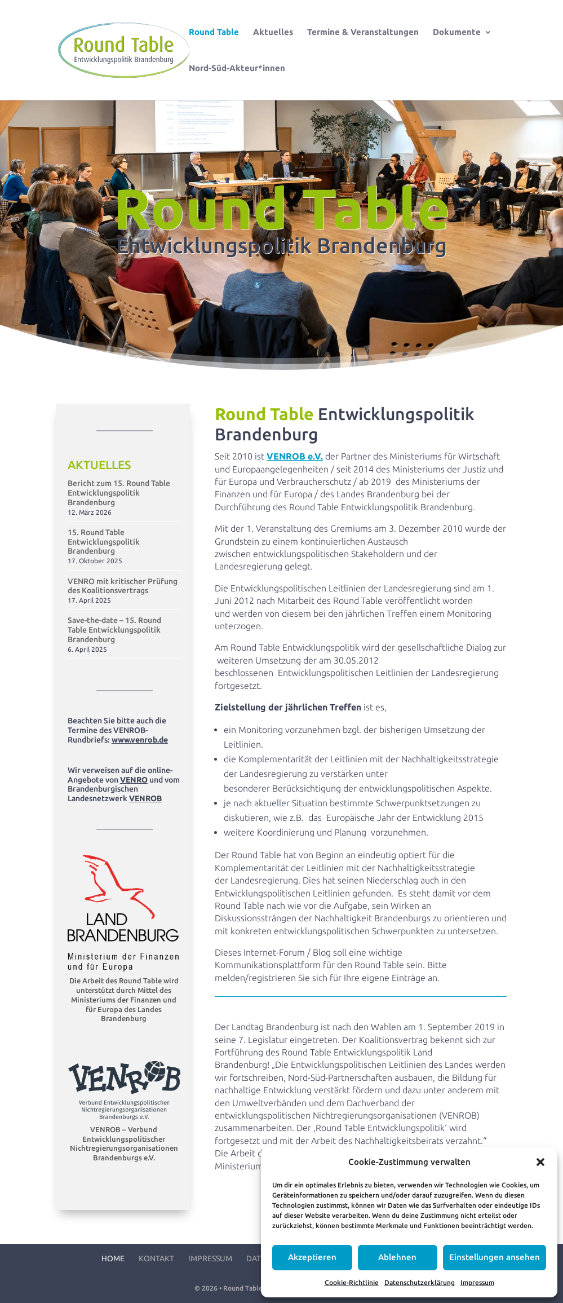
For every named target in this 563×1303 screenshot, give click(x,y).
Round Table (214, 32)
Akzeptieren (312, 1257)
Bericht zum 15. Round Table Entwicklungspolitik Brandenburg (119, 493)
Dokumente (457, 32)
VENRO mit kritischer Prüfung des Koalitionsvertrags (123, 586)
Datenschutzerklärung (419, 1282)
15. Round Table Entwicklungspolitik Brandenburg (104, 542)
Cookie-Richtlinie (352, 1282)
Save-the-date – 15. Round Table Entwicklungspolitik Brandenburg (114, 630)
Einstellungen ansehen (494, 1257)
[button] (540, 1162)
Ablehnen (397, 1257)
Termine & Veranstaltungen (363, 32)
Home (113, 1258)
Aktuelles (273, 32)
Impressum (477, 1282)
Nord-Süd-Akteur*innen (237, 68)
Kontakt (156, 1258)
